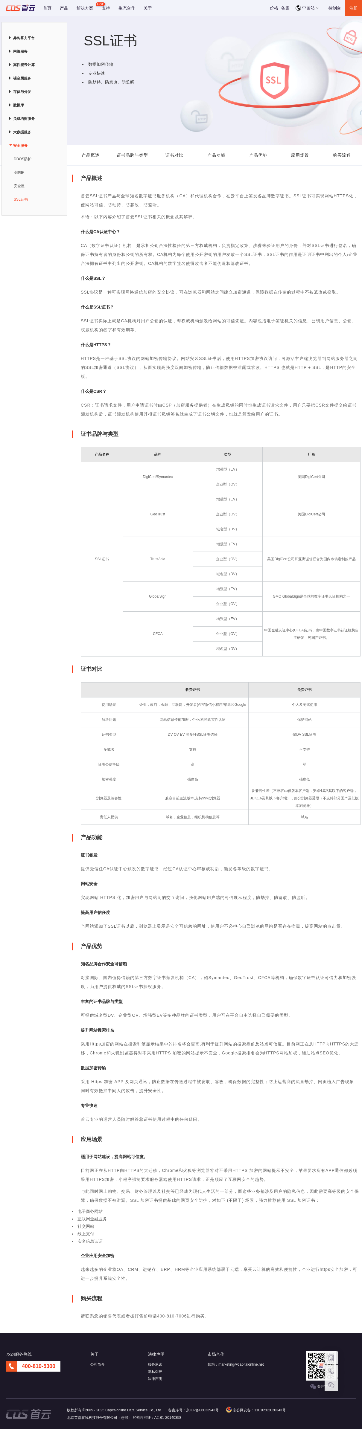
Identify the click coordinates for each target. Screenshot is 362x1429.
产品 (64, 8)
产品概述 (91, 155)
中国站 (307, 8)
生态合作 (126, 8)
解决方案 (85, 8)
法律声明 (155, 1379)
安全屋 (19, 186)
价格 (274, 8)
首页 (47, 8)
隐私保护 (155, 1372)
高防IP (19, 172)
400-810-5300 (38, 1366)
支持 (106, 8)
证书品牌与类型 (132, 155)
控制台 (334, 8)
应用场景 (300, 155)
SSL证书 (21, 199)
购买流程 (342, 155)
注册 (353, 8)
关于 (148, 8)
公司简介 (97, 1364)
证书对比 (174, 155)
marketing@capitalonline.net (241, 1364)
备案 (285, 8)
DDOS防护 (22, 159)
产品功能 (216, 155)
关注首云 (320, 1386)
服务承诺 (155, 1364)
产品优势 (258, 155)
